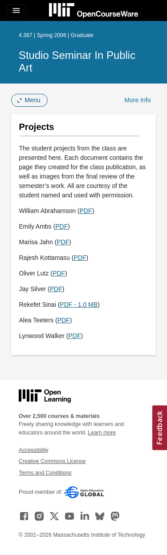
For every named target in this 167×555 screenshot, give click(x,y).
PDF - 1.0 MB (79, 304)
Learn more (102, 433)
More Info (137, 100)
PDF (86, 210)
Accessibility (34, 450)
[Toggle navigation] (16, 10)
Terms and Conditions (45, 473)
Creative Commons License (52, 461)
